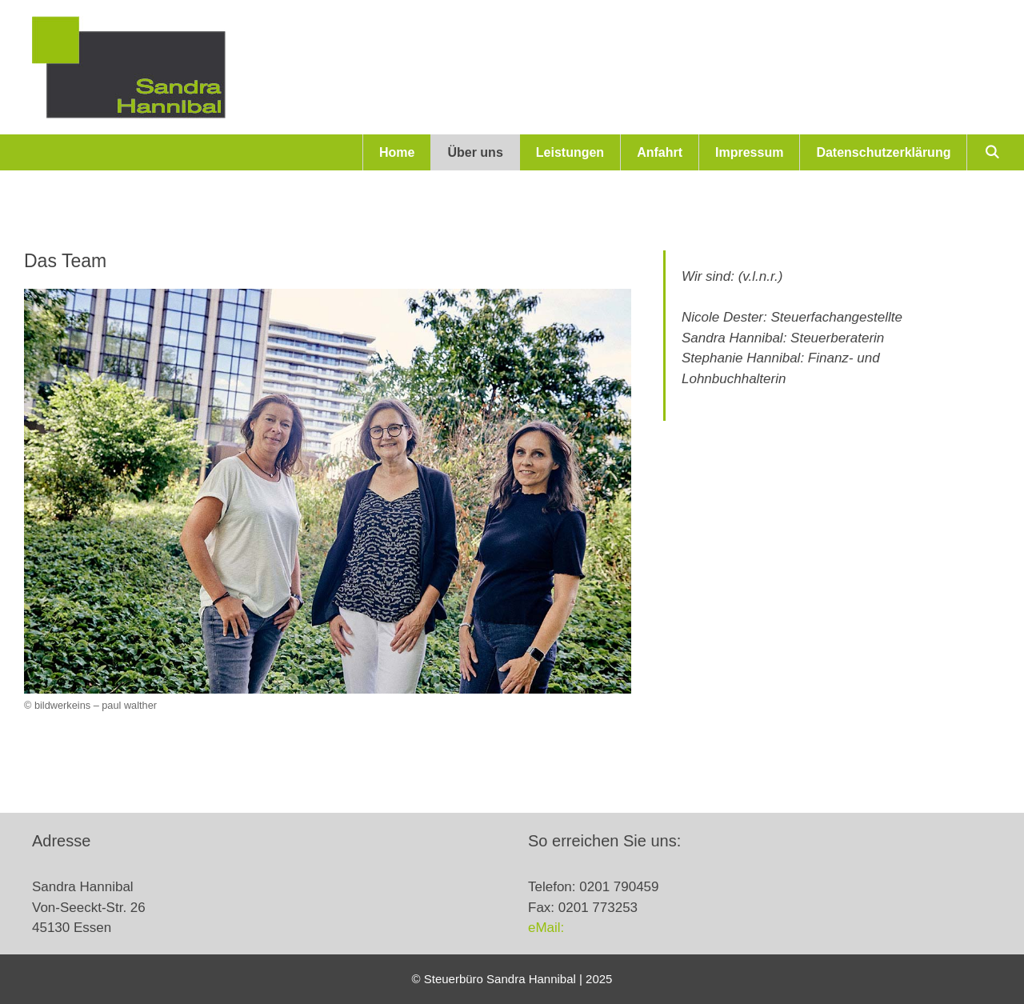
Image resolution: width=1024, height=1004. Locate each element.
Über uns (474, 152)
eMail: (546, 927)
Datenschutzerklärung (883, 152)
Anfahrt (659, 152)
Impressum (749, 152)
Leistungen (570, 152)
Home (396, 152)
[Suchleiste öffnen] (991, 152)
